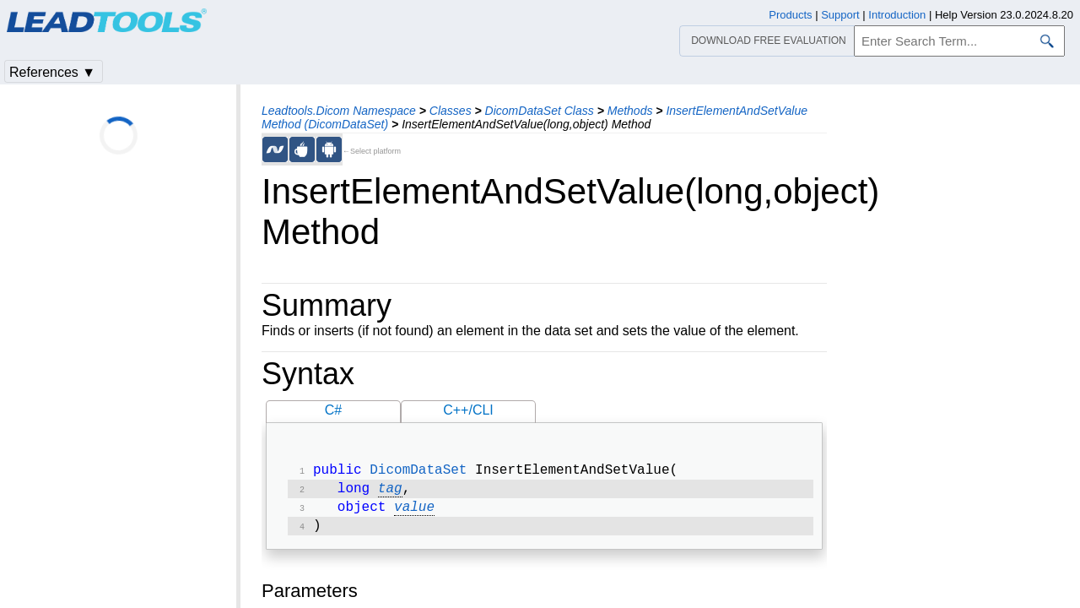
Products (790, 14)
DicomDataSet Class (539, 110)
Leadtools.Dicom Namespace (339, 110)
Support (840, 14)
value (414, 512)
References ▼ (52, 72)
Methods (630, 110)
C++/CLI (468, 410)
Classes (450, 110)
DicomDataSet (418, 472)
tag (390, 492)
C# (333, 410)
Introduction (897, 14)
